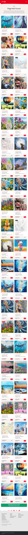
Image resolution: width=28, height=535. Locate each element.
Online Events (4, 518)
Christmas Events (4, 519)
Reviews (11, 513)
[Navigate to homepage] (13, 2)
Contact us (19, 517)
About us (19, 513)
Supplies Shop (12, 517)
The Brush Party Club (13, 516)
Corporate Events (4, 513)
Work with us (20, 516)
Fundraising (3, 516)
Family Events (4, 517)
